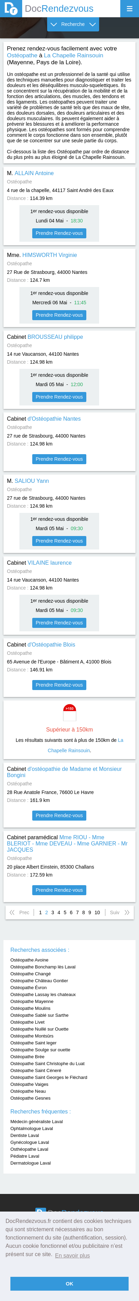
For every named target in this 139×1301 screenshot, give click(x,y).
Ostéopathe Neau (28, 1091)
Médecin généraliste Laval (36, 1121)
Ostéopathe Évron (28, 987)
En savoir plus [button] (72, 1256)
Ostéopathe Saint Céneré (35, 1070)
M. (30, 173)
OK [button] (69, 1283)
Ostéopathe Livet (27, 1022)
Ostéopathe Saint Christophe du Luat (47, 1063)
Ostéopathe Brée (27, 1056)
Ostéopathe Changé (30, 973)
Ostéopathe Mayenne (31, 1001)
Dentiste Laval (24, 1135)
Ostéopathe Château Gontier (39, 980)
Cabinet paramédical (67, 843)
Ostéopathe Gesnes (30, 1098)
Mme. (42, 255)
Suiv (114, 912)
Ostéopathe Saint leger (33, 1042)
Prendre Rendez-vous (59, 233)
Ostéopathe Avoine (29, 960)
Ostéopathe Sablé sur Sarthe (39, 1015)
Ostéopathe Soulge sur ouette (40, 1049)
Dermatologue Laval (30, 1163)
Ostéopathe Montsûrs (31, 1036)
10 (97, 912)
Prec (24, 912)
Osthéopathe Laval (29, 1149)
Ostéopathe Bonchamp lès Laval (43, 966)
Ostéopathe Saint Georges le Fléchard (48, 1077)
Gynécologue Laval (29, 1142)
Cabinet (45, 337)
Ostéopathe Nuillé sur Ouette (39, 1029)
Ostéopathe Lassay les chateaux (43, 994)
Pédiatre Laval (24, 1156)
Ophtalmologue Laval (31, 1128)
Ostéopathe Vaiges (29, 1084)
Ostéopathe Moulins (30, 1008)
